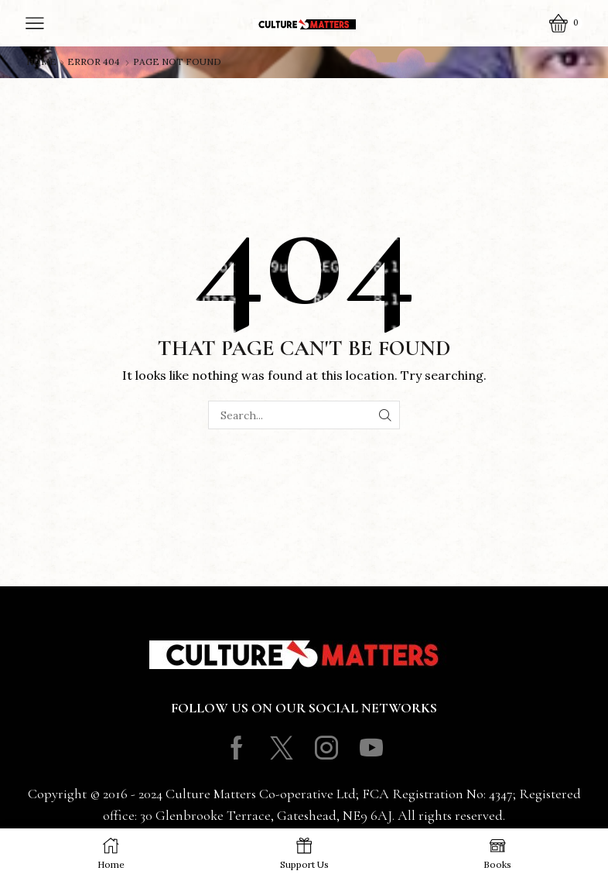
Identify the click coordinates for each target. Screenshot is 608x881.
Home (41, 62)
